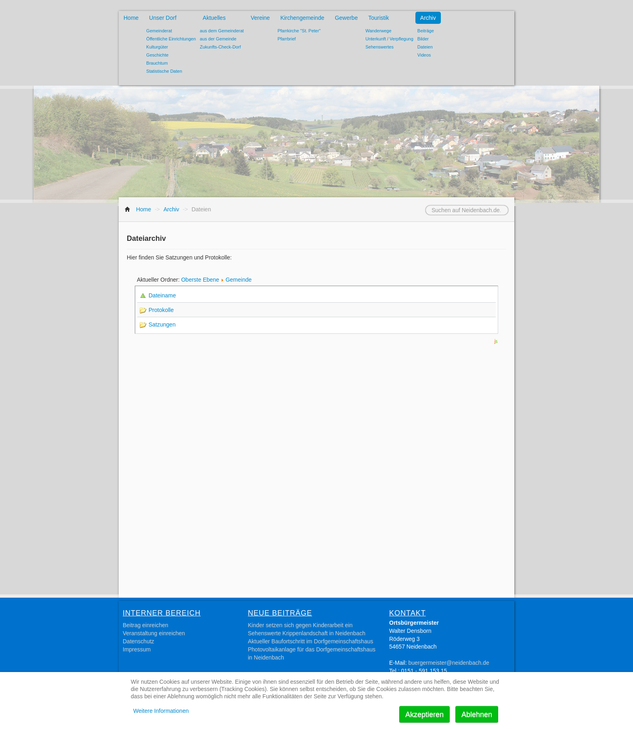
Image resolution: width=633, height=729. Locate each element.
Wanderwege (378, 30)
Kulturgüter (157, 46)
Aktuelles (214, 18)
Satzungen (162, 324)
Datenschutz (138, 641)
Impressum (137, 649)
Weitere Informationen (161, 711)
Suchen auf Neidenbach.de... (415, 205)
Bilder (423, 38)
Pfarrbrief (286, 38)
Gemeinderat (159, 30)
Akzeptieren (424, 714)
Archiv (428, 18)
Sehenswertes (379, 46)
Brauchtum (157, 63)
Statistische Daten (164, 71)
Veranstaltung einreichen (154, 633)
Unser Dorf (162, 18)
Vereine (260, 18)
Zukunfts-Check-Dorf (220, 46)
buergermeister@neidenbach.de (448, 662)
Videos (424, 55)
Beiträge (425, 30)
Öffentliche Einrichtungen (171, 38)
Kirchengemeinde (302, 18)
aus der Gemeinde (218, 38)
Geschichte (157, 55)
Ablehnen (476, 714)
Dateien (425, 46)
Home (131, 18)
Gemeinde (239, 279)
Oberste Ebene (200, 279)
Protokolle (161, 310)
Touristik (378, 18)
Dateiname (163, 295)
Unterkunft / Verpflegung (389, 38)
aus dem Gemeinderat (222, 30)
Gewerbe (346, 18)
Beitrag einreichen (145, 625)
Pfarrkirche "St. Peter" (299, 30)
